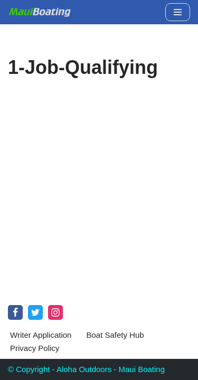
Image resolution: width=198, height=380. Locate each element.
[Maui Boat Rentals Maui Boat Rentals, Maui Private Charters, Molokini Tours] (39, 12)
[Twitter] (35, 312)
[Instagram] (55, 312)
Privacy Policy (34, 348)
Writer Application (40, 334)
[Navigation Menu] (177, 12)
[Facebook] (15, 312)
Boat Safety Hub (115, 334)
